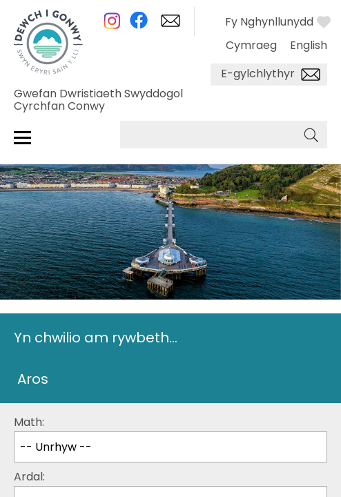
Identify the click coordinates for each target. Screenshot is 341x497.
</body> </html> (170, 248)
